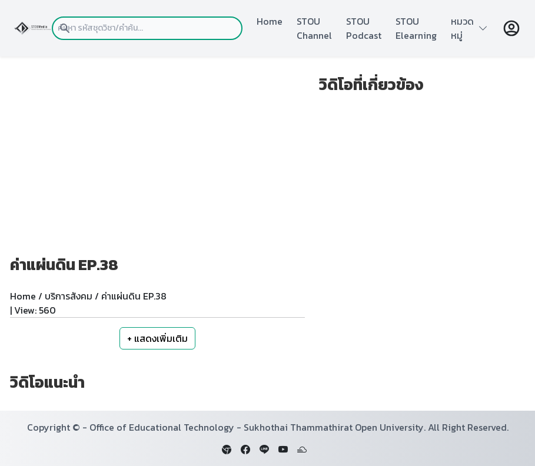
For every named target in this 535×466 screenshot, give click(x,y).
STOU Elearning (416, 28)
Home (270, 21)
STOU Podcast (363, 28)
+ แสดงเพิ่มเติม (157, 338)
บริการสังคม (68, 296)
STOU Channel (314, 28)
